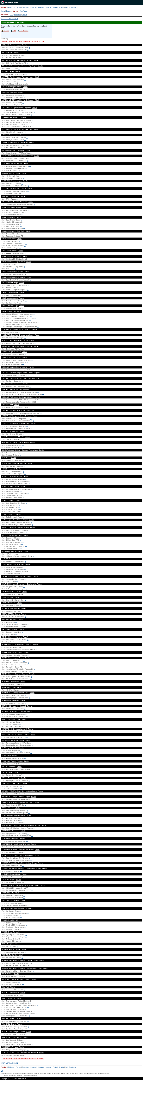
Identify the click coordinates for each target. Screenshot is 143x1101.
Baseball (48, 7)
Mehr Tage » (24, 11)
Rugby (61, 7)
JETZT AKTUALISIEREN (9, 19)
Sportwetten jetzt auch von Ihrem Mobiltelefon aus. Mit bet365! (23, 41)
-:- (29, 48)
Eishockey (11, 7)
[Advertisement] (71, 1091)
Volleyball (41, 7)
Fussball (4, 7)
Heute (3, 11)
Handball (33, 7)
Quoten (24, 14)
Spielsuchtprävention (29, 1075)
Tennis (18, 7)
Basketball (25, 7)
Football (55, 7)
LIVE (11, 14)
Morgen (15, 11)
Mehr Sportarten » (71, 7)
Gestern (8, 11)
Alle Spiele (5, 14)
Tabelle (24, 45)
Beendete (17, 14)
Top (2, 1071)
